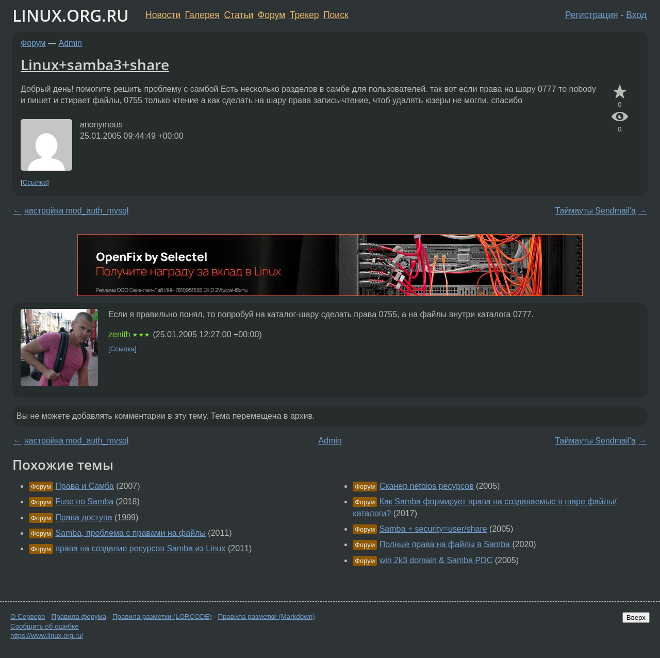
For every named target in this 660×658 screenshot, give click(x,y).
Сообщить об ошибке (44, 626)
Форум (271, 15)
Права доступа (83, 517)
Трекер (304, 15)
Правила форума (79, 616)
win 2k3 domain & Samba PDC (436, 560)
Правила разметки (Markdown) (266, 616)
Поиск (336, 15)
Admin (70, 43)
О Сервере (27, 616)
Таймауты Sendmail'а (595, 210)
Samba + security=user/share (433, 528)
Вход (636, 15)
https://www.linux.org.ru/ (46, 635)
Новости (162, 15)
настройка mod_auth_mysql (76, 210)
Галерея (202, 15)
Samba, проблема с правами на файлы (130, 533)
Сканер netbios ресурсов (427, 486)
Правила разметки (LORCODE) (162, 616)
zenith (119, 334)
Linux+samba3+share (95, 64)
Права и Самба (84, 486)
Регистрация (591, 15)
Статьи (238, 15)
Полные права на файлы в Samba (445, 544)
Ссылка (35, 182)
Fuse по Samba (84, 501)
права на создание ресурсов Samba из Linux (140, 548)
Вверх (636, 617)
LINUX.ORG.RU (70, 15)
